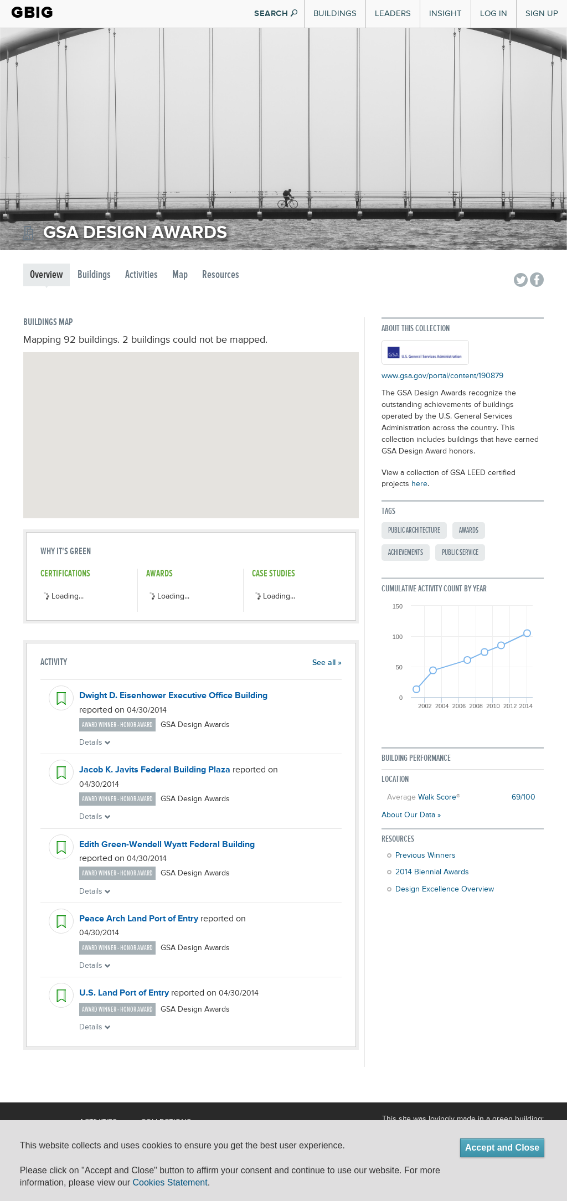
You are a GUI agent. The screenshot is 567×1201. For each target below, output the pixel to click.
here (419, 484)
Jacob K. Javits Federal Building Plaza (154, 770)
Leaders (393, 13)
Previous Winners (425, 855)
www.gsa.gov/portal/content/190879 (442, 376)
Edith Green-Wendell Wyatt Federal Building (167, 845)
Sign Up (541, 13)
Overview (46, 275)
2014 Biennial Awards (432, 872)
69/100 (523, 797)
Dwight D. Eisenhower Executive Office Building (173, 696)
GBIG (32, 12)
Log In (493, 13)
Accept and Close (502, 1147)
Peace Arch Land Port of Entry (138, 919)
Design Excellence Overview (444, 889)
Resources (220, 275)
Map (180, 275)
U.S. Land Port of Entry (124, 993)
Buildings (335, 13)
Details (95, 742)
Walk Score (437, 797)
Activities (141, 275)
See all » (327, 663)
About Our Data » (411, 815)
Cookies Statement (169, 1182)
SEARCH (275, 13)
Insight (445, 13)
